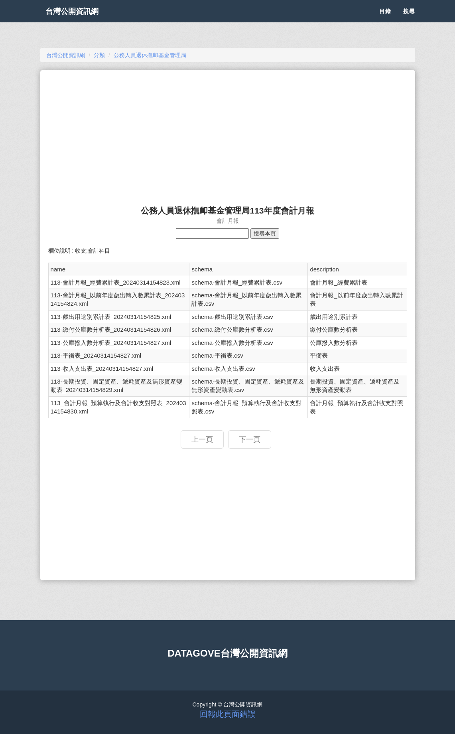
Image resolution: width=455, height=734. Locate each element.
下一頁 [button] (249, 439)
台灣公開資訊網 (79, 20)
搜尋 (409, 20)
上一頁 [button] (202, 439)
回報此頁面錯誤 (228, 714)
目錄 (385, 20)
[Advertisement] (227, 134)
